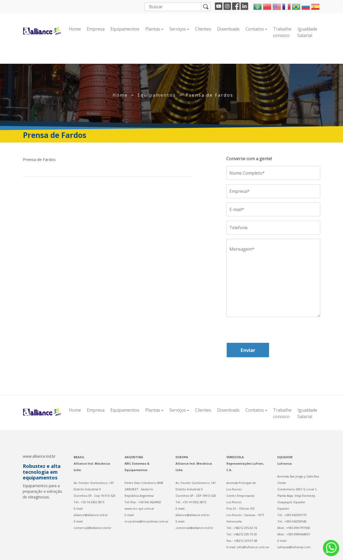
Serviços (177, 29)
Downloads (228, 29)
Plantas (152, 29)
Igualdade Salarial (307, 32)
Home (75, 29)
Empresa (96, 29)
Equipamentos (124, 29)
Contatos (254, 29)
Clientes (203, 29)
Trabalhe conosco (282, 32)
